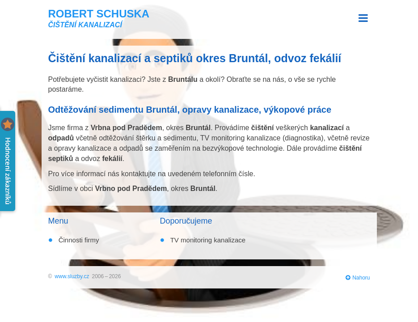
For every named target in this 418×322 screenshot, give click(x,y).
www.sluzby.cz (72, 276)
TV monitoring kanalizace (207, 240)
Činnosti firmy (78, 240)
